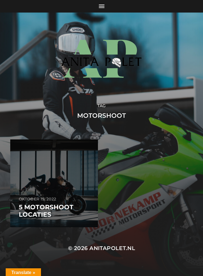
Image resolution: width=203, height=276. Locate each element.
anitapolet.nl (112, 248)
